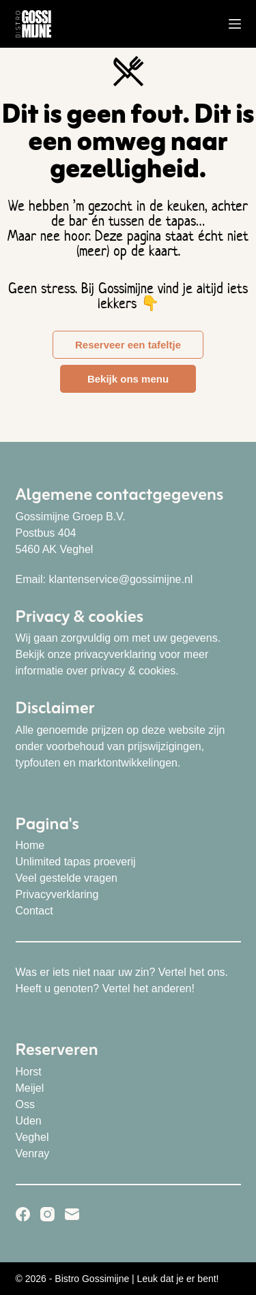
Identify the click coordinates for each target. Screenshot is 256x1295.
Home (30, 845)
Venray (33, 1153)
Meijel (30, 1088)
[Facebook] (23, 1214)
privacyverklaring (115, 654)
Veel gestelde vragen (66, 878)
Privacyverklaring (57, 894)
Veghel (32, 1137)
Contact (34, 911)
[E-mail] (72, 1214)
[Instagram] (47, 1214)
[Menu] (235, 24)
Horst (29, 1071)
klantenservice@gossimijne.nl (120, 579)
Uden (29, 1121)
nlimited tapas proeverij (79, 861)
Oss (25, 1104)
